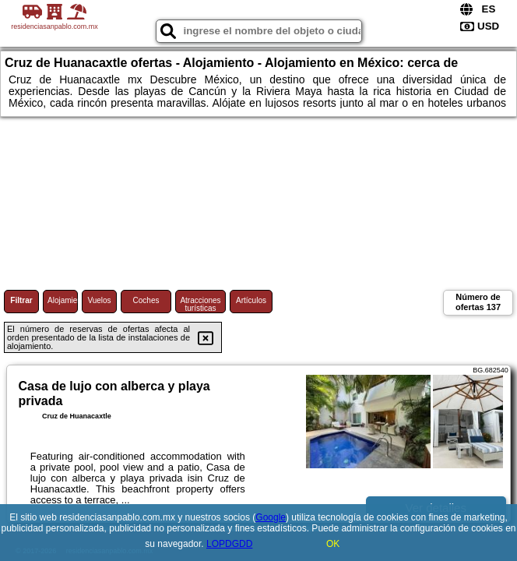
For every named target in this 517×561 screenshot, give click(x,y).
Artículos (251, 300)
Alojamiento (62, 300)
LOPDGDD (229, 543)
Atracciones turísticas (200, 304)
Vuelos (99, 300)
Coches (146, 300)
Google (270, 517)
